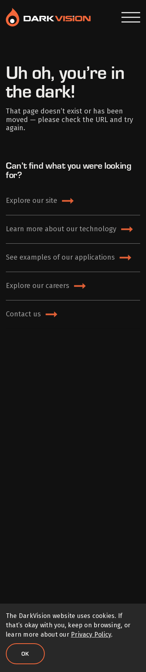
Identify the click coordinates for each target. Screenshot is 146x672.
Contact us (23, 314)
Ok (25, 653)
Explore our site (31, 200)
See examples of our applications (60, 257)
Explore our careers (37, 285)
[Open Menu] (130, 17)
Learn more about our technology (61, 228)
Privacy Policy (91, 634)
